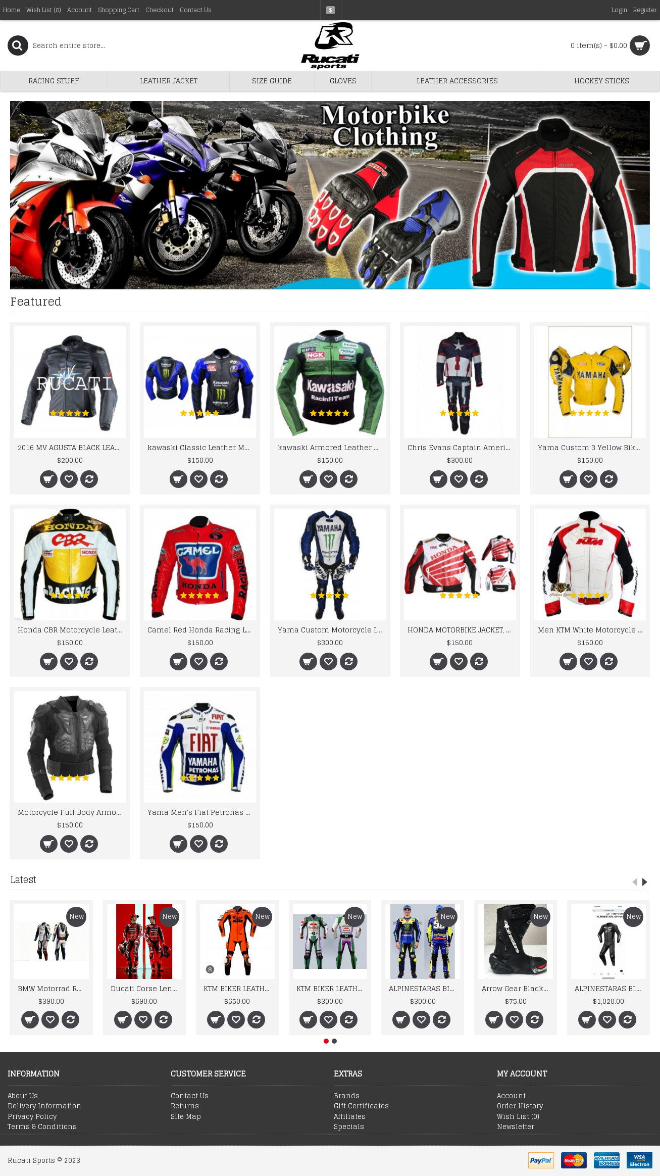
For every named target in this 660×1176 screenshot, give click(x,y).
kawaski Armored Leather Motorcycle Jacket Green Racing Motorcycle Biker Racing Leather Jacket (332, 447)
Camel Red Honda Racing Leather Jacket (201, 629)
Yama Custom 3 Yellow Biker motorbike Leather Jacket (592, 447)
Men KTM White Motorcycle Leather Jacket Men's (592, 629)
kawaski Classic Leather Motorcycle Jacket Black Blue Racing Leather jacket (201, 447)
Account (511, 1096)
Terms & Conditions (42, 1127)
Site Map (186, 1116)
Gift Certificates (361, 1106)
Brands (347, 1096)
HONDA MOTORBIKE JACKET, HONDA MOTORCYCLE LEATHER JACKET (462, 629)
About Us (23, 1096)
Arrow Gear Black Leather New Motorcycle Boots (517, 988)
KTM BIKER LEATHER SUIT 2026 (239, 988)
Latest (23, 879)
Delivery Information (44, 1106)
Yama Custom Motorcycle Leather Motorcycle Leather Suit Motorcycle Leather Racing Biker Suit (332, 629)
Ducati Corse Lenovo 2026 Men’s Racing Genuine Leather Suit (146, 988)
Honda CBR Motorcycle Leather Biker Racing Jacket (72, 629)
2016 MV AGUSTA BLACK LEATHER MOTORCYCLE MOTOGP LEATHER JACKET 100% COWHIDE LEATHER (72, 447)
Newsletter (515, 1127)
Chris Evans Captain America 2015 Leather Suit (462, 447)
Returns (185, 1106)
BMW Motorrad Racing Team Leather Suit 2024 (53, 988)
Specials (349, 1127)
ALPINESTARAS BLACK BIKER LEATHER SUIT (610, 988)
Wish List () (518, 1116)
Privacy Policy (32, 1116)
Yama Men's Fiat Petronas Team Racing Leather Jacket (201, 812)
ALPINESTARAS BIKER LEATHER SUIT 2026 (424, 988)
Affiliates (350, 1116)
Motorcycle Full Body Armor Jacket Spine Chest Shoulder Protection (72, 812)
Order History (520, 1106)
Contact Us (190, 1096)
